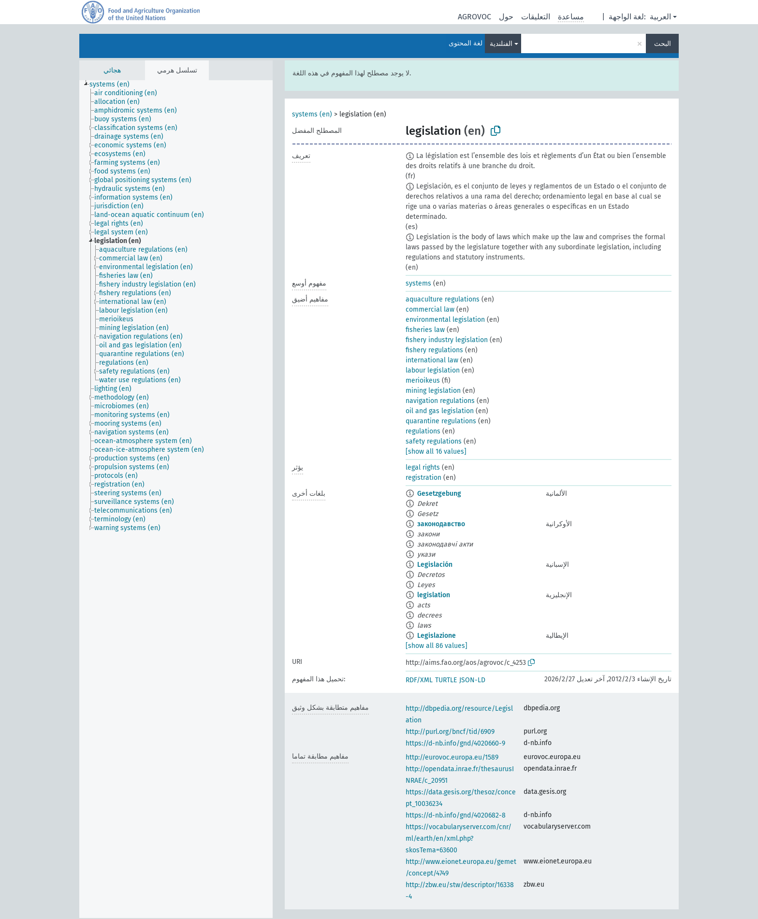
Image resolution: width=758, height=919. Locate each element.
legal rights (423, 467)
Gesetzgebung (439, 493)
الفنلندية (501, 44)
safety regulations (434, 441)
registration (423, 478)
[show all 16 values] (436, 451)
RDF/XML (419, 680)
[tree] (176, 499)
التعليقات (535, 16)
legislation (433, 595)
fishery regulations (434, 350)
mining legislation (433, 391)
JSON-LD (472, 680)
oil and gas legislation (440, 411)
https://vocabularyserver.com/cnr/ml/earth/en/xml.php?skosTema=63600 (458, 838)
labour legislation (433, 370)
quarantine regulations (441, 421)
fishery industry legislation (447, 340)
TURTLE (446, 680)
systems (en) (312, 114)
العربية (660, 16)
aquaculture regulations (443, 299)
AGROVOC (474, 16)
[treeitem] (113, 84)
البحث (662, 44)
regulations (423, 431)
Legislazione (436, 636)
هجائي (112, 70)
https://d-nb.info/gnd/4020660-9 (455, 743)
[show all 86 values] (436, 646)
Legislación (434, 564)
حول (506, 16)
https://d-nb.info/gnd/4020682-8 (456, 815)
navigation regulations (440, 401)
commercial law (430, 309)
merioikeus (423, 380)
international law (432, 360)
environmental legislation (445, 320)
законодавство (441, 524)
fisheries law (425, 330)
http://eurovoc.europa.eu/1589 (452, 757)
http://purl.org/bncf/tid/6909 (450, 732)
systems (418, 283)
